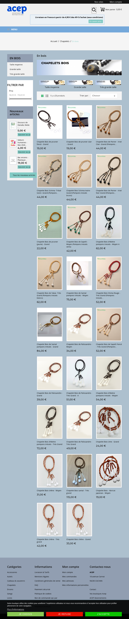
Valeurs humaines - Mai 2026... (22, 142)
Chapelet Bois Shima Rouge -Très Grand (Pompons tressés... (108, 295)
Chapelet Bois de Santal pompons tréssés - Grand (47, 345)
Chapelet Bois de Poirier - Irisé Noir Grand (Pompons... (109, 191)
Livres (9, 598)
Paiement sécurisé (42, 589)
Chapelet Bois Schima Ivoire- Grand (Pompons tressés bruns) (78, 193)
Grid (42, 96)
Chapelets (11, 585)
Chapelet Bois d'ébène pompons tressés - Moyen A (107, 243)
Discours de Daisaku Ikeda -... (23, 125)
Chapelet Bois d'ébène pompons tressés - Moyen (107, 394)
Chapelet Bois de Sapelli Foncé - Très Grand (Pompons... (109, 345)
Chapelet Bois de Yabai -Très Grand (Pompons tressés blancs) (49, 295)
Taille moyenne (16, 64)
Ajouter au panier (26, 134)
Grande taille (15, 69)
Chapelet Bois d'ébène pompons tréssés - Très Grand (49, 443)
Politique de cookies (43, 593)
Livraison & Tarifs (42, 572)
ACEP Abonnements (98, 598)
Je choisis (25, 614)
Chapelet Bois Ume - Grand (107, 442)
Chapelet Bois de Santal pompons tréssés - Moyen (77, 294)
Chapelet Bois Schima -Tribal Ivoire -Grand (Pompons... (49, 191)
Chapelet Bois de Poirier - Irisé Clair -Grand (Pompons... (109, 143)
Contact (93, 589)
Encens (10, 589)
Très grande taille (17, 74)
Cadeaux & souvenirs (16, 581)
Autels (9, 576)
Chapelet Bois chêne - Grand (78, 539)
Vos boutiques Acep (98, 593)
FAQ (36, 585)
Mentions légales (42, 576)
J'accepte (103, 614)
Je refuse (64, 614)
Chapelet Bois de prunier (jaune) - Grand (47, 243)
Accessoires (12, 572)
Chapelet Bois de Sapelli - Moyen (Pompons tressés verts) (77, 244)
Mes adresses (68, 581)
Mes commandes (69, 576)
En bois (15, 58)
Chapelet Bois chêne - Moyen (49, 490)
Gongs (9, 593)
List (47, 96)
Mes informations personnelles (75, 585)
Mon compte (67, 572)
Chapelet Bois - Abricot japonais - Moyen (105, 491)
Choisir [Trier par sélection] (104, 95)
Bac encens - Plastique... (23, 158)
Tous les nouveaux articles (24, 175)
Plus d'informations (15, 609)
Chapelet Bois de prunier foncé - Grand (47, 143)
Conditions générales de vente (47, 581)
